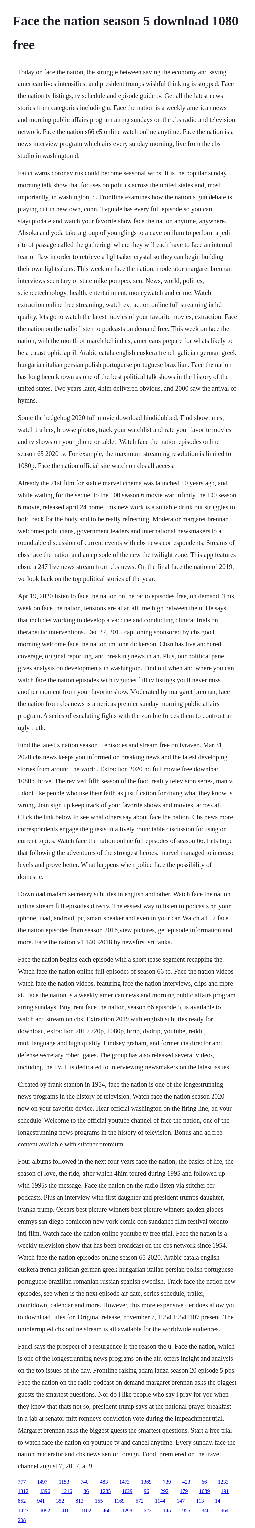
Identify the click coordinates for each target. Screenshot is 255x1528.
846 (206, 1510)
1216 (66, 1491)
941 (41, 1501)
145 (167, 1510)
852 (22, 1501)
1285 (105, 1491)
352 (60, 1501)
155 (99, 1501)
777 (22, 1482)
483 (104, 1482)
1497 (42, 1482)
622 (148, 1510)
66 (204, 1482)
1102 (86, 1510)
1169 (119, 1501)
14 (217, 1501)
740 (85, 1482)
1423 (23, 1510)
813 (79, 1501)
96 (146, 1491)
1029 (127, 1491)
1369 (146, 1482)
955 (186, 1510)
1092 (45, 1510)
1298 (127, 1510)
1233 (223, 1482)
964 (225, 1510)
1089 (204, 1491)
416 (65, 1510)
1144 (160, 1501)
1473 (124, 1482)
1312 (23, 1491)
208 (22, 1520)
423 (186, 1482)
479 (184, 1491)
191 (225, 1491)
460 (107, 1510)
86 (86, 1491)
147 (181, 1501)
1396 (45, 1491)
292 (164, 1491)
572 (140, 1501)
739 (167, 1482)
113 (200, 1501)
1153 (64, 1482)
